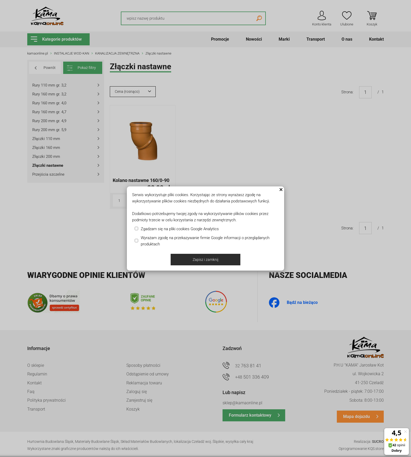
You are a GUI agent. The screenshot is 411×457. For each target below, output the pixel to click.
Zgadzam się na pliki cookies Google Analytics (180, 229)
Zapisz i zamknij (205, 259)
